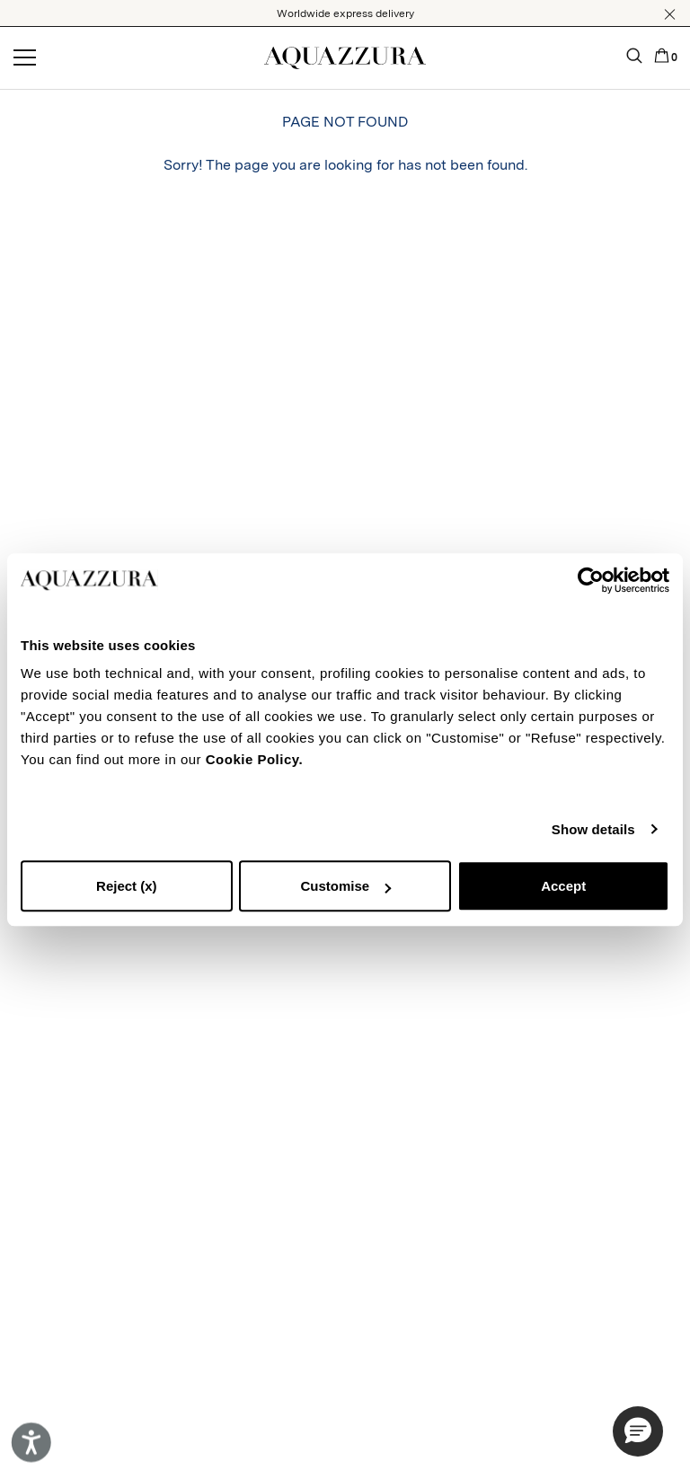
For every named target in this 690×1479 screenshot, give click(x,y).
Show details (593, 829)
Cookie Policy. (254, 759)
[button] (669, 14)
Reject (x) (126, 886)
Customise (345, 886)
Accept (563, 886)
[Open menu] (24, 58)
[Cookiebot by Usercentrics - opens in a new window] (590, 580)
